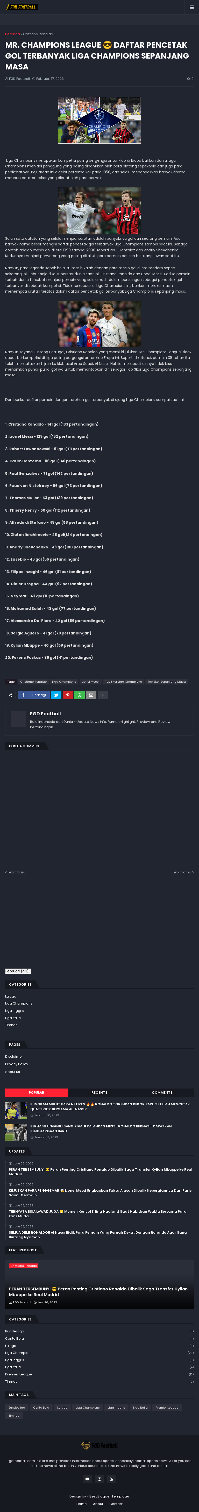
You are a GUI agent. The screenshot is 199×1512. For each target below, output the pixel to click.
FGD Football (45, 713)
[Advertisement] (48, 924)
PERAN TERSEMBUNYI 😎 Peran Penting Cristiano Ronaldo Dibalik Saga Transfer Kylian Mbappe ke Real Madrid (100, 1172)
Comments (162, 1092)
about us (12, 1071)
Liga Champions (64, 682)
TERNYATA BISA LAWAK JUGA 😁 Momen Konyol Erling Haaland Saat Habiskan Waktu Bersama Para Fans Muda (98, 1214)
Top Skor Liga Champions (123, 682)
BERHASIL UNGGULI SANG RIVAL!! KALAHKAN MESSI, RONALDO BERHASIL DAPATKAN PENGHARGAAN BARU (101, 1128)
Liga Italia (13, 1017)
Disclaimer (14, 1056)
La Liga (10, 996)
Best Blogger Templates (109, 1496)
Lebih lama (182, 872)
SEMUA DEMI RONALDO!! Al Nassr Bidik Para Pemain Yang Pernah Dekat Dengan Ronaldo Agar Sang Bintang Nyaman (98, 1235)
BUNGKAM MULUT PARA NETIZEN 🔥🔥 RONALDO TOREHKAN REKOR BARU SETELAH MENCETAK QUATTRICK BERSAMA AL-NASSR (110, 1106)
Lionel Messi (91, 682)
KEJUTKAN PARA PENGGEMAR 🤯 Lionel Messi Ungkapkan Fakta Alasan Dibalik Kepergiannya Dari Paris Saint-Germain (100, 1193)
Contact (116, 1503)
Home (81, 1503)
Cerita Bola (99, 1338)
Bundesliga (99, 1331)
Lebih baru (16, 872)
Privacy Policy (16, 1064)
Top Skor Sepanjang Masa (166, 682)
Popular (36, 1092)
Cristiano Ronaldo (38, 34)
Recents (99, 1092)
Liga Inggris (14, 1010)
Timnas (11, 1024)
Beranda (12, 34)
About (98, 1503)
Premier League (99, 1374)
